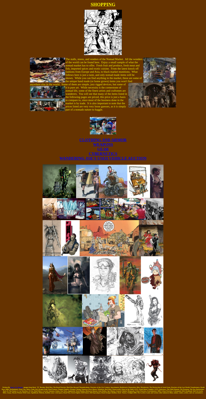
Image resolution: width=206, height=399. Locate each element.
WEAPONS (103, 144)
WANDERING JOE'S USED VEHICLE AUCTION (103, 158)
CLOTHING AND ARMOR (103, 140)
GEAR (103, 149)
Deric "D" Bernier (16, 387)
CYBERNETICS (103, 153)
